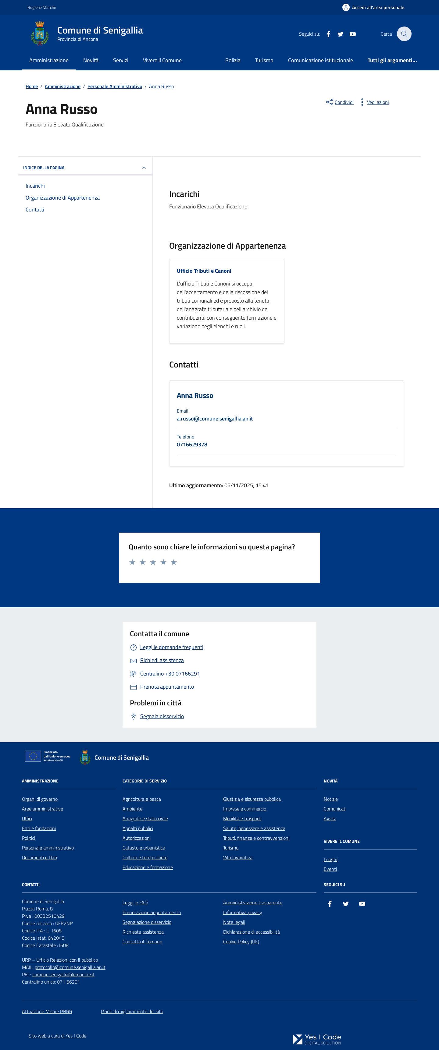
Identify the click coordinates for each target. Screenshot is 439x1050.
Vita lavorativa (237, 857)
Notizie (331, 799)
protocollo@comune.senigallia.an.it (70, 967)
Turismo (264, 60)
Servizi (120, 60)
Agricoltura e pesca (142, 799)
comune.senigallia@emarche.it (63, 974)
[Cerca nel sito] (404, 34)
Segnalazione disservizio (147, 922)
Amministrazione (49, 60)
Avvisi (330, 818)
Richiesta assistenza (143, 931)
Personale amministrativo (48, 847)
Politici (28, 838)
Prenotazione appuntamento (152, 912)
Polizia (233, 60)
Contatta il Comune (142, 941)
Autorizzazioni (137, 838)
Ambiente (132, 808)
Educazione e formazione (148, 867)
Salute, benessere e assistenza (254, 828)
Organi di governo (40, 799)
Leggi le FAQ (135, 902)
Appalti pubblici (138, 828)
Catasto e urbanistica (144, 847)
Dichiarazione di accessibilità (251, 931)
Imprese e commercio (244, 808)
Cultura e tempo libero (145, 857)
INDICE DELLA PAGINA (85, 167)
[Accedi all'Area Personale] (373, 7)
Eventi (330, 869)
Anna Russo (195, 395)
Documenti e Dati (39, 857)
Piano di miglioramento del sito (132, 1011)
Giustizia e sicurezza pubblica (252, 799)
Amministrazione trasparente (252, 902)
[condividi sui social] (339, 102)
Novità (90, 60)
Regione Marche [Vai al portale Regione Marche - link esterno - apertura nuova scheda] (41, 7)
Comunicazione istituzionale (320, 60)
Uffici (27, 818)
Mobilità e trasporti (242, 818)
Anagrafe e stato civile (145, 818)
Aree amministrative (42, 808)
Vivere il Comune (162, 60)
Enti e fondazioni (39, 828)
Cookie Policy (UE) (241, 941)
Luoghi (330, 859)
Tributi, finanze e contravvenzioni (256, 838)
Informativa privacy (242, 912)
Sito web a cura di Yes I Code (57, 1035)
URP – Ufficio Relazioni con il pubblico (60, 959)
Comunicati (335, 808)
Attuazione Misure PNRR (47, 1011)
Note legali (234, 922)
